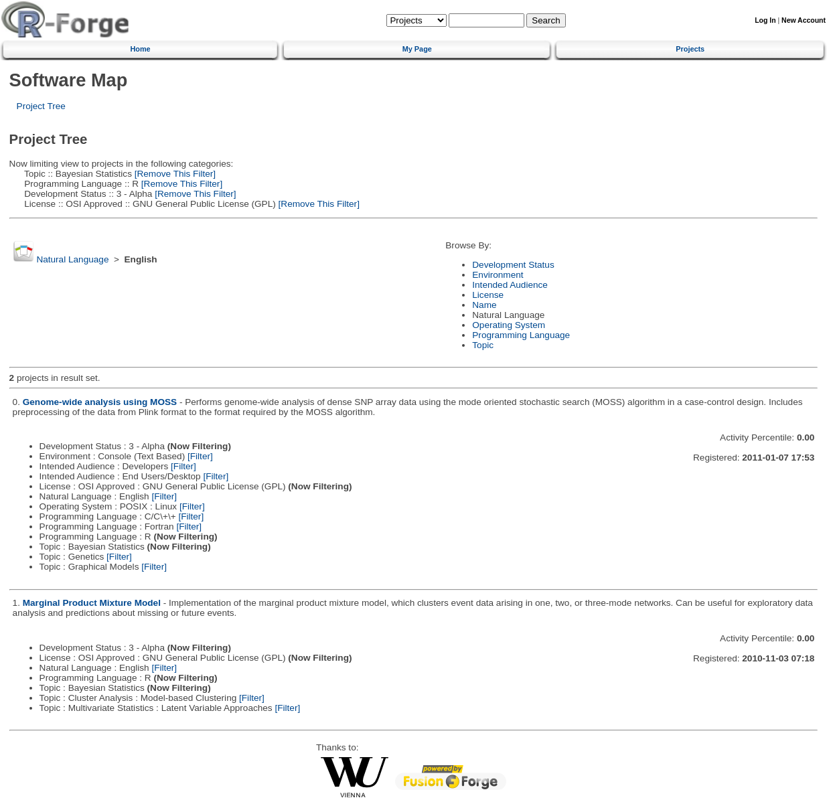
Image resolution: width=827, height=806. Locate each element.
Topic (483, 345)
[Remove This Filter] (174, 174)
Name (484, 305)
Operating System (508, 325)
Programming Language (521, 335)
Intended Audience (510, 285)
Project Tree (41, 106)
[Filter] (200, 456)
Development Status (513, 265)
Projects (690, 49)
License (488, 295)
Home (140, 49)
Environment (497, 275)
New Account (803, 20)
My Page (417, 49)
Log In (765, 20)
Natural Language (72, 259)
